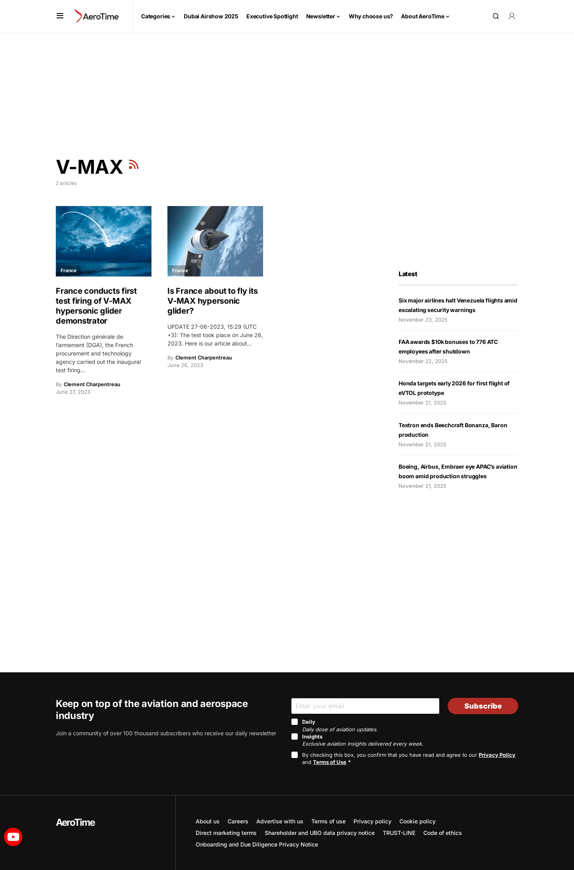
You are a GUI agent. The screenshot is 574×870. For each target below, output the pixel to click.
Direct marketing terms (226, 832)
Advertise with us (279, 821)
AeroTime (75, 822)
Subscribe (483, 706)
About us (208, 821)
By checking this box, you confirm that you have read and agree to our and (408, 758)
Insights (362, 740)
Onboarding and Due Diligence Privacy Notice (257, 844)
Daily (340, 725)
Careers (238, 821)
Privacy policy (372, 821)
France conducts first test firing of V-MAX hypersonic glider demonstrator (96, 306)
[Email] (365, 706)
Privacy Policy (497, 755)
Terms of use (328, 821)
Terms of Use (329, 762)
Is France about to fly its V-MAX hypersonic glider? (212, 301)
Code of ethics (442, 832)
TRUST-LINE (399, 832)
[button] (60, 16)
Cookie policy (417, 821)
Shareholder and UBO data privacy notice (320, 832)
